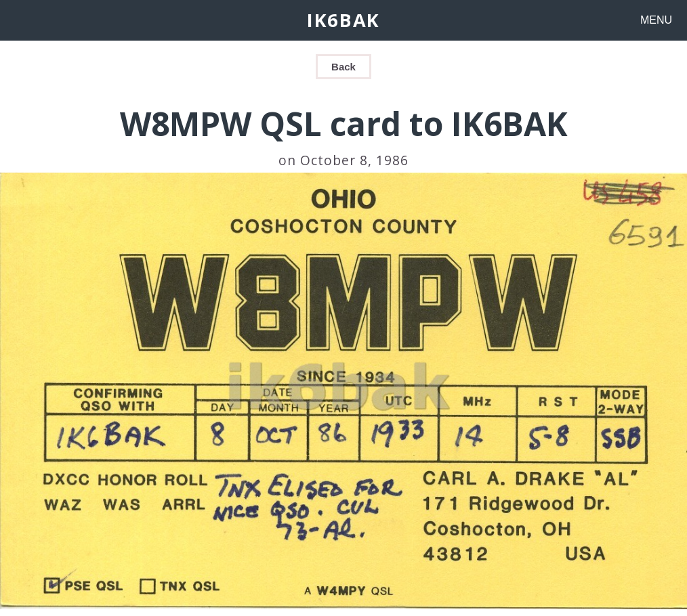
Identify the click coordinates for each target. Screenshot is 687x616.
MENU (656, 20)
